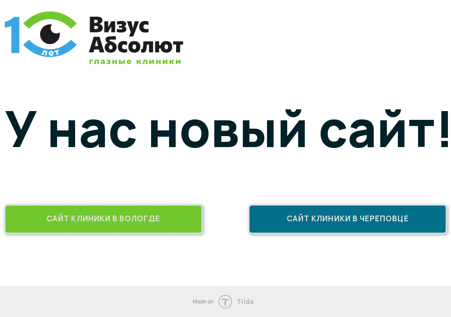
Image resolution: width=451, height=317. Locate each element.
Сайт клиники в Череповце (348, 218)
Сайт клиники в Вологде (103, 218)
